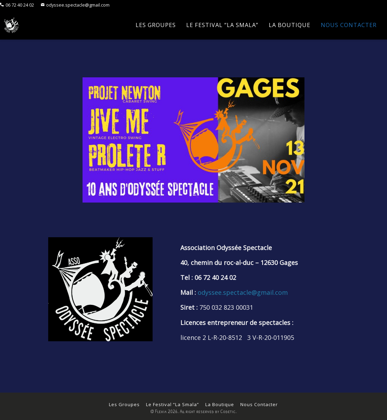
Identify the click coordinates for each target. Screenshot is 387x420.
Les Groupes (156, 25)
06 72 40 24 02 (17, 5)
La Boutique (289, 25)
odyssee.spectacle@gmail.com (75, 5)
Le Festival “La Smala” (222, 25)
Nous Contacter (349, 25)
